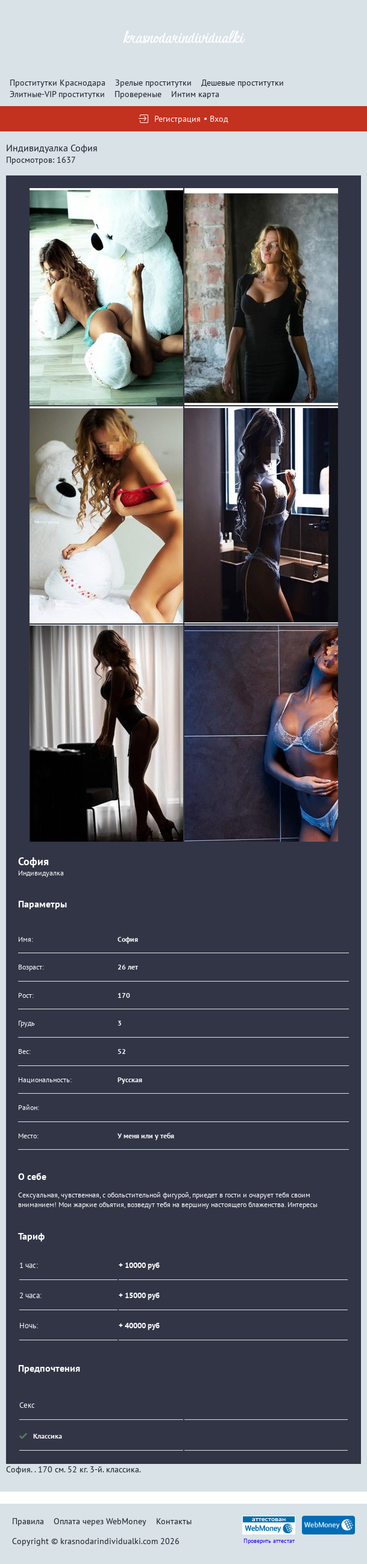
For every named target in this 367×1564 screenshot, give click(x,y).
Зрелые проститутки (153, 82)
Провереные (138, 94)
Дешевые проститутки (242, 82)
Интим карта (195, 94)
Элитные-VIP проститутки (57, 94)
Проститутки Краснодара (57, 82)
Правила (28, 1521)
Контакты (174, 1521)
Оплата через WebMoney (100, 1521)
